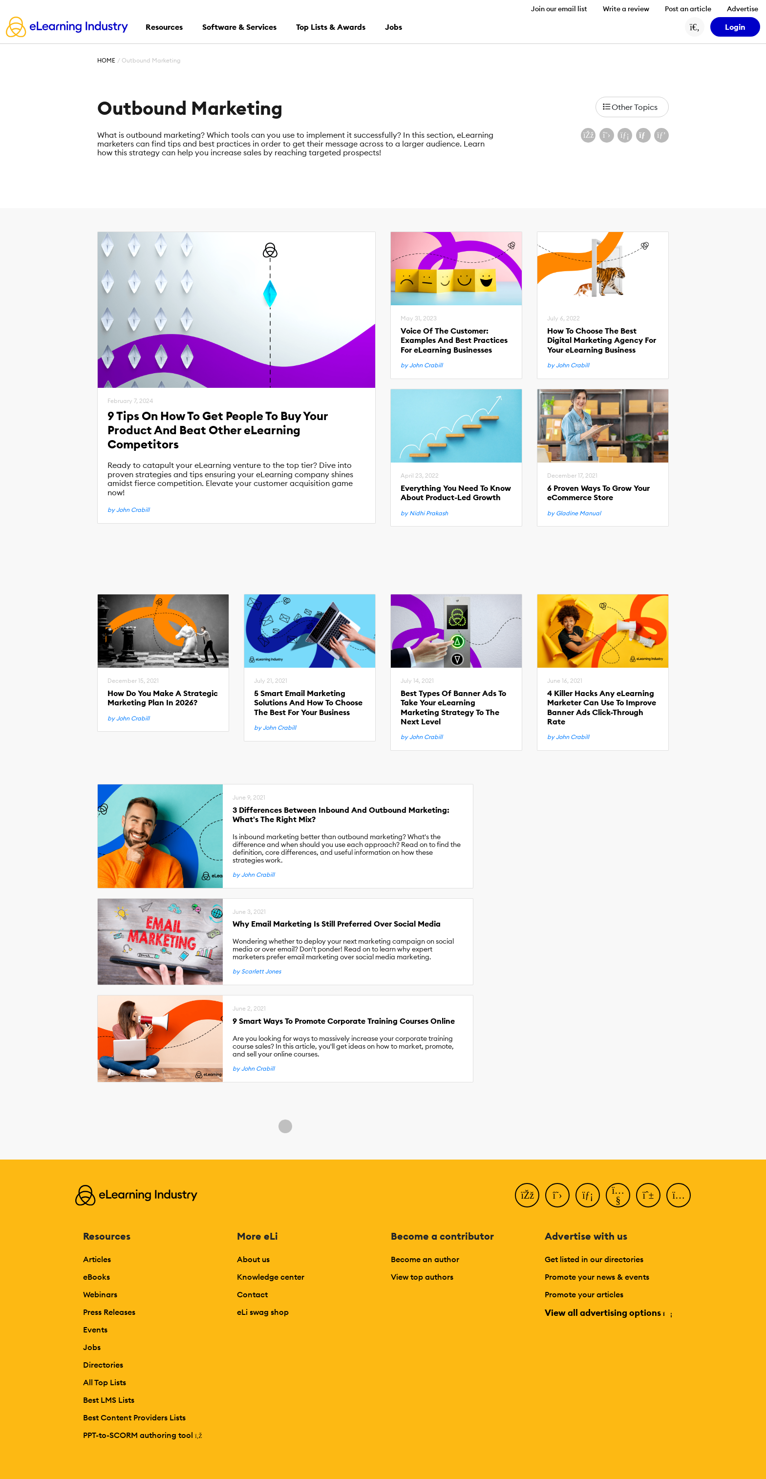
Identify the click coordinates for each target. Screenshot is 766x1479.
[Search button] (694, 27)
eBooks (96, 1277)
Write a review (626, 8)
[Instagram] (678, 1195)
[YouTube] (618, 1195)
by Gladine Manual (574, 513)
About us (253, 1259)
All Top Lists (104, 1382)
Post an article (688, 8)
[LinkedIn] (587, 1195)
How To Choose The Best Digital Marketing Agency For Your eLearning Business (601, 340)
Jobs (92, 1347)
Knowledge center (270, 1277)
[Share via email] (643, 135)
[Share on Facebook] (588, 135)
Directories (103, 1365)
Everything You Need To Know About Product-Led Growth (456, 493)
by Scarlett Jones (257, 971)
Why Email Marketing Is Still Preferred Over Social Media (337, 924)
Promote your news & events (597, 1277)
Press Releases (109, 1312)
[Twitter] (557, 1195)
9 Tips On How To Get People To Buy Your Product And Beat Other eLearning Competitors (217, 430)
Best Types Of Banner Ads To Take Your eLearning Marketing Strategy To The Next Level (453, 707)
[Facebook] (527, 1195)
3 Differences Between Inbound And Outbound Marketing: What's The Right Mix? (341, 814)
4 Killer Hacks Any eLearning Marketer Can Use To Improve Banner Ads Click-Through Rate (601, 707)
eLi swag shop (263, 1312)
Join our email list (559, 8)
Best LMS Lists (108, 1400)
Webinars (100, 1294)
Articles (97, 1259)
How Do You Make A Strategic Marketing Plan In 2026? (162, 698)
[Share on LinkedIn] (624, 135)
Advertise (742, 8)
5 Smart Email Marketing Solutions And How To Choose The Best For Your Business (308, 703)
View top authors (422, 1277)
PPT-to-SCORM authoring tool (142, 1435)
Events (95, 1329)
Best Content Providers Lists (134, 1417)
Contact (252, 1294)
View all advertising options (608, 1312)
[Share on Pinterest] (661, 135)
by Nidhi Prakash (424, 513)
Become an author (425, 1259)
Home (106, 60)
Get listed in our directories (594, 1259)
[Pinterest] (648, 1195)
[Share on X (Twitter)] (606, 135)
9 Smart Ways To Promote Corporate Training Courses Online (344, 1021)
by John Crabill (128, 510)
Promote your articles (584, 1294)
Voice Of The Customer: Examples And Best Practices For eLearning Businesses (454, 340)
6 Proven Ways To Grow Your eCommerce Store (598, 493)
